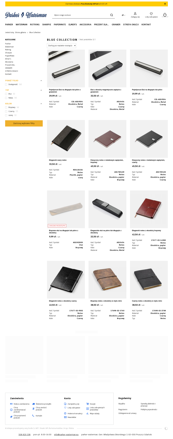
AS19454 (120, 102)
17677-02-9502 (76, 311)
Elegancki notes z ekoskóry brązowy (146, 231)
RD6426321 (78, 170)
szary (80, 178)
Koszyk (92, 404)
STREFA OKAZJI (131, 24)
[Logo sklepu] (26, 15)
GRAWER (116, 24)
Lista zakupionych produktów (97, 409)
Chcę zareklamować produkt (20, 410)
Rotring (35, 24)
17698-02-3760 (117, 311)
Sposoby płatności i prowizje (148, 405)
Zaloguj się (135, 17)
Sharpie (46, 24)
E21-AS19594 (77, 102)
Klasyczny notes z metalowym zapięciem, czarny (148, 161)
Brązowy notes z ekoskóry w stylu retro (106, 301)
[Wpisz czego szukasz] (83, 15)
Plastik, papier (76, 175)
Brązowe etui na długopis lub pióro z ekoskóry (63, 232)
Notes (121, 104)
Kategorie (10, 39)
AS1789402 (161, 172)
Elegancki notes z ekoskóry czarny (63, 301)
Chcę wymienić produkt (20, 417)
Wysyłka (121, 404)
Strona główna (20, 32)
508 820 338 (24, 434)
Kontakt (146, 24)
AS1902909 (78, 242)
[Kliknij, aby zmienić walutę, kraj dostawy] (123, 15)
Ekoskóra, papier (116, 177)
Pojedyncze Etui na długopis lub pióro (147, 90)
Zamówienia (17, 398)
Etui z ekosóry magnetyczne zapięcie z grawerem (106, 91)
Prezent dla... (101, 24)
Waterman (21, 24)
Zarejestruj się (73, 404)
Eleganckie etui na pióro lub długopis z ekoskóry (106, 232)
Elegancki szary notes (58, 160)
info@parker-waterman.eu (66, 434)
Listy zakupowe (151, 17)
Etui (81, 245)
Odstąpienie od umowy (127, 413)
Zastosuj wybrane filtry (24, 123)
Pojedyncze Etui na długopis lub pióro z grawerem (65, 91)
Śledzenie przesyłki (43, 404)
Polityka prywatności (149, 409)
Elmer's (73, 24)
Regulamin (122, 409)
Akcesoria (85, 24)
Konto (67, 398)
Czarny (80, 107)
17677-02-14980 (158, 240)
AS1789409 (119, 172)
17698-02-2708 (159, 311)
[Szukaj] (112, 15)
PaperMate (60, 24)
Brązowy (120, 180)
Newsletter (72, 417)
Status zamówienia (21, 404)
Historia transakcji (75, 413)
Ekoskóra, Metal (75, 104)
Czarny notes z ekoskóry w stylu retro (147, 301)
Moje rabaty (94, 413)
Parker (9, 24)
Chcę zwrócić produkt (41, 409)
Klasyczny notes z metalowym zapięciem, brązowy (107, 161)
